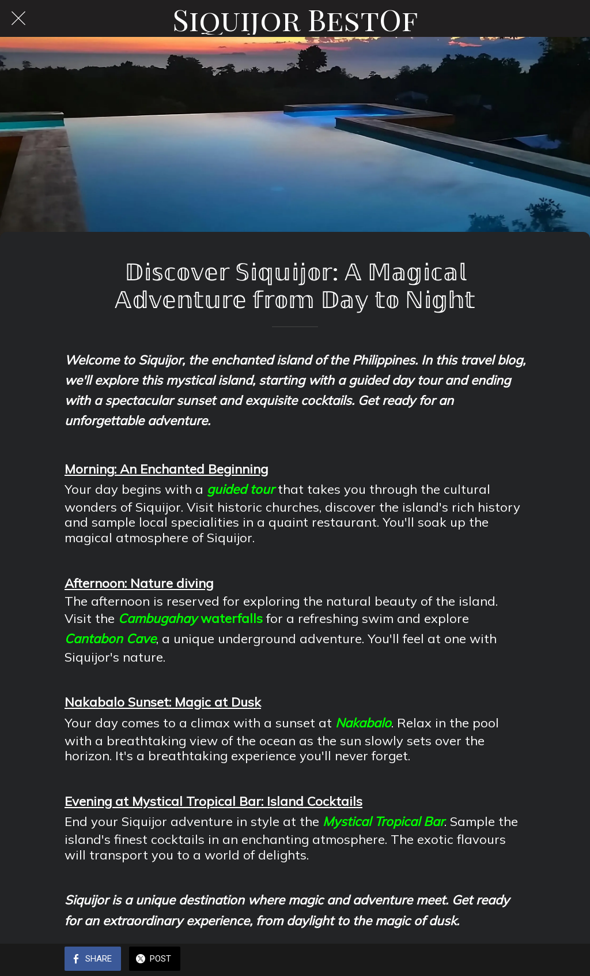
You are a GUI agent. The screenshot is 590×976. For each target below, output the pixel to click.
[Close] (18, 18)
